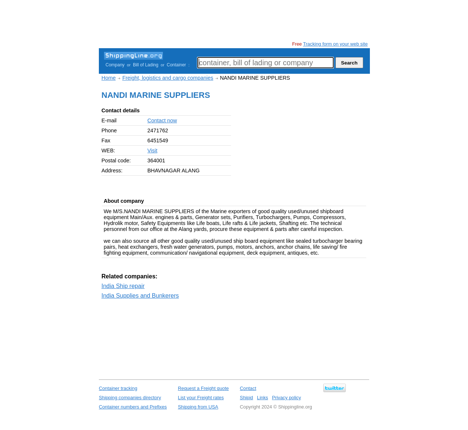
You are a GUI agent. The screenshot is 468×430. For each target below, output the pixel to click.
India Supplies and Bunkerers (140, 295)
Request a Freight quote (203, 388)
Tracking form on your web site (335, 44)
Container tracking (118, 388)
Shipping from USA (198, 407)
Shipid (246, 397)
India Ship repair (123, 286)
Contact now (162, 120)
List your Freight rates (201, 397)
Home (108, 78)
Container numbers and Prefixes (133, 407)
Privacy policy (286, 397)
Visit (152, 150)
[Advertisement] (233, 20)
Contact (248, 388)
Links (262, 397)
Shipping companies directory (130, 397)
